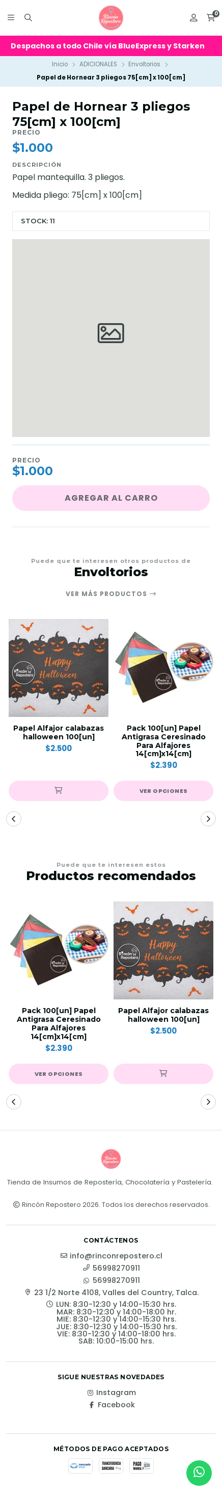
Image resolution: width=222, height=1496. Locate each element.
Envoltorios (144, 64)
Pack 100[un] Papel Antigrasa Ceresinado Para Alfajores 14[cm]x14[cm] (164, 741)
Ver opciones (164, 791)
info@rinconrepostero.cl (111, 1255)
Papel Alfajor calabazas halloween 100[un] (58, 732)
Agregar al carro (111, 498)
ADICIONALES (98, 64)
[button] (58, 791)
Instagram (111, 1392)
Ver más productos (111, 594)
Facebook (111, 1404)
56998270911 (111, 1268)
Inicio (60, 64)
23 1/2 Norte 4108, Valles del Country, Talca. (111, 1292)
